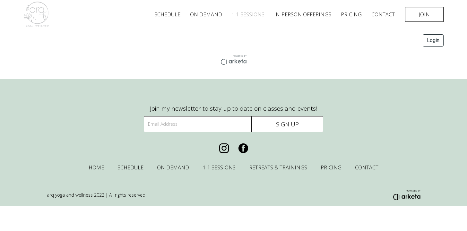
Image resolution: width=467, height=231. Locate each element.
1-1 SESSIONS (248, 14)
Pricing (351, 14)
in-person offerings (302, 14)
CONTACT (366, 167)
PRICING (331, 167)
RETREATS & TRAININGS (278, 167)
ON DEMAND (173, 167)
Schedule (167, 14)
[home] (70, 14)
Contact (383, 14)
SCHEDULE (130, 167)
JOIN (424, 14)
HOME (96, 167)
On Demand (206, 14)
